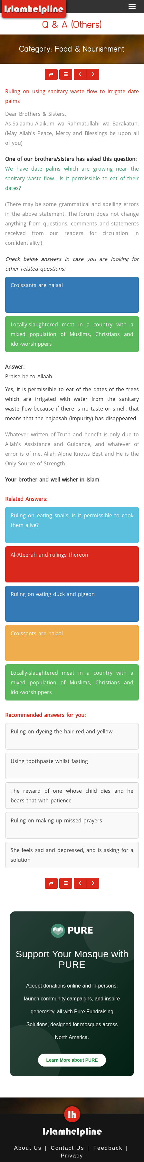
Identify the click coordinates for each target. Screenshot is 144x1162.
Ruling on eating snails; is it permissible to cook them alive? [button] (72, 520)
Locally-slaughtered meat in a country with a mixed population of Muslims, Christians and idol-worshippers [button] (72, 334)
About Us (28, 1148)
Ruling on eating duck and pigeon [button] (53, 594)
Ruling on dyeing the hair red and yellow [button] (61, 731)
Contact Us (67, 1148)
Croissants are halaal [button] (37, 285)
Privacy (72, 1156)
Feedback (108, 1148)
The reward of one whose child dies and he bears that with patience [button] (72, 795)
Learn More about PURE (72, 1060)
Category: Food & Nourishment (72, 50)
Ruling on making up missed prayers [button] (56, 820)
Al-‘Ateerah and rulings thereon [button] (49, 554)
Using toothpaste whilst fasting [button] (49, 761)
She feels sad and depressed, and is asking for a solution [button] (72, 855)
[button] (65, 74)
